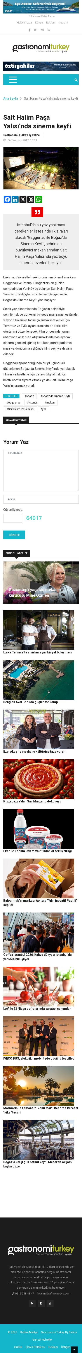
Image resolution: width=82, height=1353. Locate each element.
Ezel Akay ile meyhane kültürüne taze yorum (34, 751)
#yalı (43, 409)
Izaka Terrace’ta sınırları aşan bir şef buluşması (37, 652)
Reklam (51, 22)
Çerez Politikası (35, 1347)
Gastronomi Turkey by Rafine (21, 135)
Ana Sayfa (10, 98)
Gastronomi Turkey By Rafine (59, 1332)
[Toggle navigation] (13, 79)
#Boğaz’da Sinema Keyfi (55, 396)
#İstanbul (32, 402)
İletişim (63, 22)
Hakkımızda (24, 22)
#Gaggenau (14, 402)
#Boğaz (29, 396)
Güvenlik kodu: (13, 509)
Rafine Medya (29, 1332)
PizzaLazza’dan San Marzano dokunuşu (32, 801)
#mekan (50, 402)
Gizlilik (18, 1347)
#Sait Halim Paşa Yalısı (20, 409)
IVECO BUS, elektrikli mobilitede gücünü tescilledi (39, 1058)
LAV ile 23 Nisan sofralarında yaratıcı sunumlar (37, 1008)
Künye (39, 22)
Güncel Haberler (42, 1339)
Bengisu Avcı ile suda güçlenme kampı (31, 702)
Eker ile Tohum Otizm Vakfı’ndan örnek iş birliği (37, 851)
